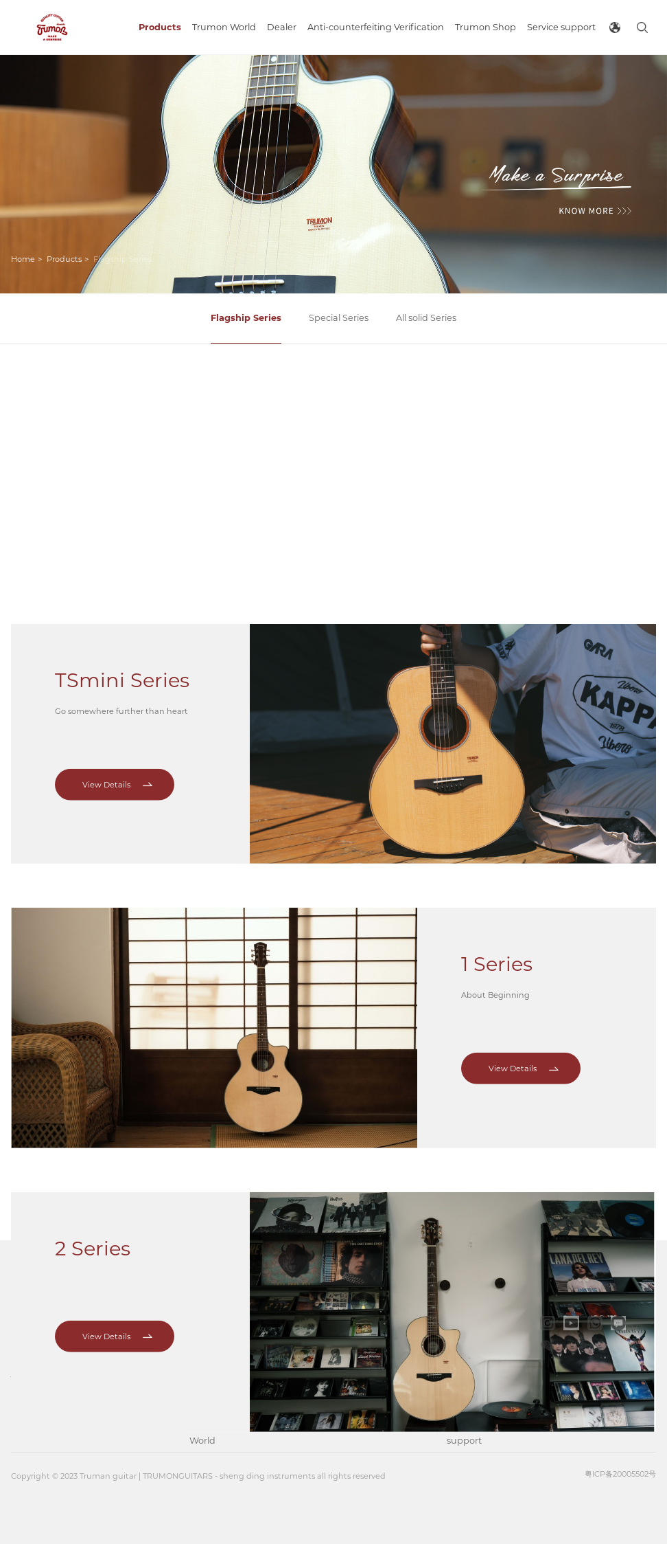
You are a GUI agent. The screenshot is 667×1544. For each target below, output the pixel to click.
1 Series (497, 837)
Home (23, 259)
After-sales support (470, 1429)
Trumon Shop (412, 1341)
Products (64, 259)
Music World (202, 1429)
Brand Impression (214, 1341)
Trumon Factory (207, 1385)
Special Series (338, 318)
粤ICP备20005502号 (620, 1474)
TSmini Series (122, 450)
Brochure (468, 1330)
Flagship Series (246, 318)
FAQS (459, 1396)
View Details (106, 555)
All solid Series (426, 318)
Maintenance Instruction (476, 1363)
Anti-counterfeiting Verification (338, 1354)
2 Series (92, 1122)
